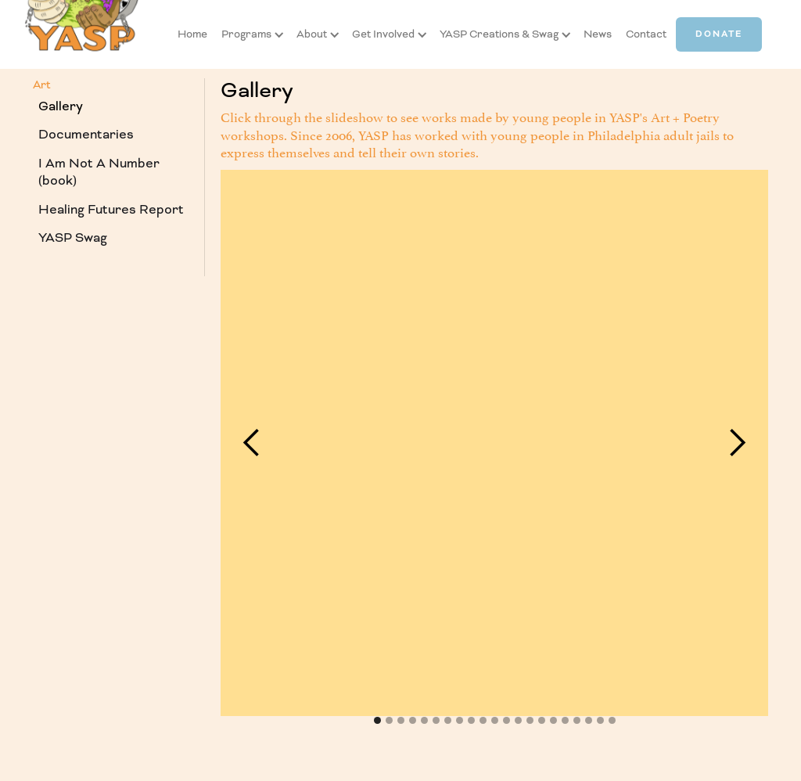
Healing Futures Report (111, 209)
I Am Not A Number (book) (99, 172)
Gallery (60, 106)
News (598, 34)
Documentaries (86, 134)
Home (192, 34)
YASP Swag (72, 237)
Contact (646, 34)
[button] (246, 34)
